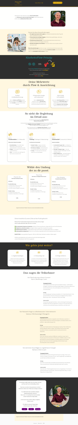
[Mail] (31, 409)
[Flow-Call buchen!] (57, 3)
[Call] (24, 409)
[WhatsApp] (38, 409)
